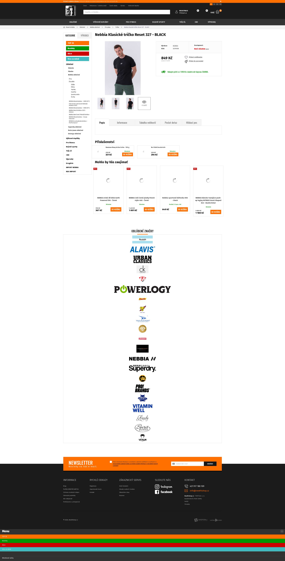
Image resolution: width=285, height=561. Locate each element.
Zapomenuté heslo (96, 489)
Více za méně (73, 59)
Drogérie (69, 163)
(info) (207, 49)
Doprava (121, 495)
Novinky (71, 48)
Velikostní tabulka (133, 5)
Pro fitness (131, 22)
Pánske (70, 71)
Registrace (93, 486)
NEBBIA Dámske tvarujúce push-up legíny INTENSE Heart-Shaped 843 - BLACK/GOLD (208, 200)
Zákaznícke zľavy (124, 492)
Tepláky (73, 89)
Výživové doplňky (100, 22)
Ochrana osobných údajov (71, 492)
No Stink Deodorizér (158, 147)
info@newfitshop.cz (199, 491)
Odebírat (210, 464)
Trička (73, 84)
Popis (102, 122)
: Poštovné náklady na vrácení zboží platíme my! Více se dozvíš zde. (90, 1)
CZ (211, 4)
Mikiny (73, 87)
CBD (196, 22)
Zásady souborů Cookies (127, 489)
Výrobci (122, 5)
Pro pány (71, 81)
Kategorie (70, 35)
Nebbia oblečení (74, 75)
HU (217, 4)
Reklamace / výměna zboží (98, 5)
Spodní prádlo (75, 94)
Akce (70, 53)
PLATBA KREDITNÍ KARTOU (71, 489)
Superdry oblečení (74, 127)
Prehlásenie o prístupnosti (71, 502)
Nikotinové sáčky (8, 558)
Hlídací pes (191, 122)
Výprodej (212, 22)
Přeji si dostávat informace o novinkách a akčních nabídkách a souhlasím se (135, 463)
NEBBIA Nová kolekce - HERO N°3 (79, 101)
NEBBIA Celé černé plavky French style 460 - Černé (142, 199)
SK (214, 4)
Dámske (71, 68)
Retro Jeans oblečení (75, 130)
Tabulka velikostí (147, 122)
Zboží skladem (123, 486)
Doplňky (73, 92)
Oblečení (73, 22)
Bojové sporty (158, 22)
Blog (64, 486)
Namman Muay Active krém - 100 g (117, 147)
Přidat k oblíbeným (193, 57)
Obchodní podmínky (69, 495)
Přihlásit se (183, 13)
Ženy (70, 79)
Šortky (73, 97)
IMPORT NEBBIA (72, 167)
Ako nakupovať (67, 498)
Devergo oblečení (74, 134)
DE (220, 4)
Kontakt (92, 492)
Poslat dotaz (171, 122)
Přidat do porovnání (194, 61)
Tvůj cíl (182, 22)
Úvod (85, 5)
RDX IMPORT (71, 172)
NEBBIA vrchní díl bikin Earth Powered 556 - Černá (108, 199)
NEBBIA (175, 46)
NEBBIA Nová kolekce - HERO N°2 (79, 108)
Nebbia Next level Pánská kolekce (79, 114)
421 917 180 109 (197, 486)
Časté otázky (113, 5)
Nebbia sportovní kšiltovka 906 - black (175, 199)
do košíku (127, 154)
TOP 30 (71, 43)
